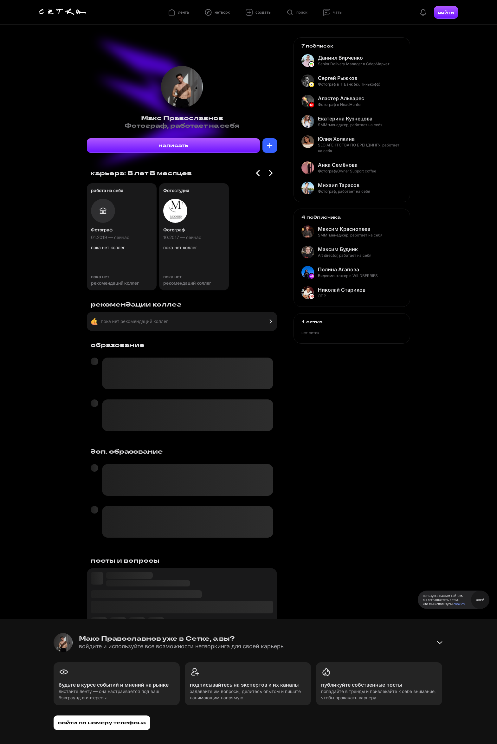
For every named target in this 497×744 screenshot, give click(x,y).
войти (446, 12)
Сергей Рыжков (337, 78)
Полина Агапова (338, 269)
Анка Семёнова (338, 165)
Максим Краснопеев (344, 229)
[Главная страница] (63, 12)
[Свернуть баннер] (439, 642)
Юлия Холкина (336, 139)
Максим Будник (338, 249)
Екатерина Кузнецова (345, 118)
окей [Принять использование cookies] (480, 599)
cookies (459, 604)
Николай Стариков (341, 290)
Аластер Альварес (341, 98)
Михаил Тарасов (338, 185)
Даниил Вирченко (340, 58)
